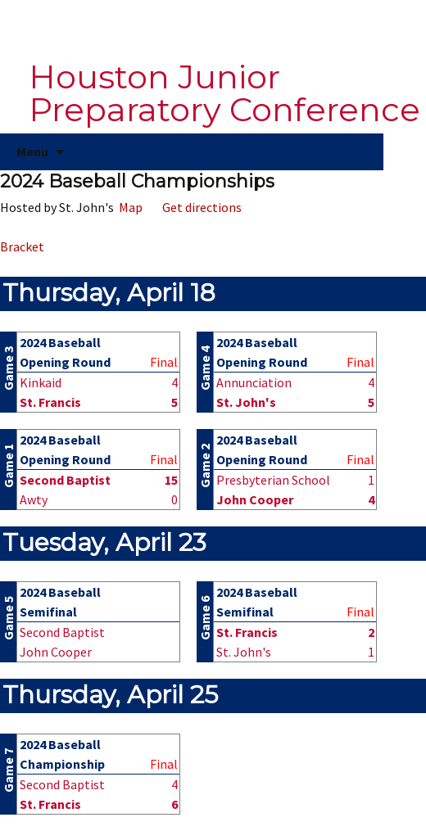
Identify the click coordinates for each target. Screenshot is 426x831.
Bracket (22, 246)
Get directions (199, 207)
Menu (32, 151)
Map (128, 207)
